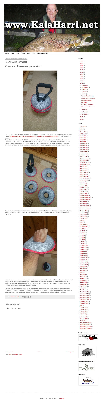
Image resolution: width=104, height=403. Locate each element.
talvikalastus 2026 (84, 299)
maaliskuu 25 (83, 253)
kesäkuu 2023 (83, 214)
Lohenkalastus (83, 226)
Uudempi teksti (9, 352)
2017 (81, 81)
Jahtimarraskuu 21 (84, 178)
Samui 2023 (83, 276)
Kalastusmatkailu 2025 (85, 197)
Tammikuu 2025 (84, 301)
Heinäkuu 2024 (84, 149)
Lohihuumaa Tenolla (86, 100)
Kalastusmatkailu (84, 195)
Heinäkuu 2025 (84, 151)
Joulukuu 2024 (83, 184)
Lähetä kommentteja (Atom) (15, 354)
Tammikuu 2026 (84, 303)
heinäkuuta (84, 109)
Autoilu (81, 130)
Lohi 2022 (82, 241)
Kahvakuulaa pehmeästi (87, 96)
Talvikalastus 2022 (84, 292)
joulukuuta (84, 85)
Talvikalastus (83, 290)
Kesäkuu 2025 (83, 218)
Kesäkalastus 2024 (84, 205)
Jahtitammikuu (83, 182)
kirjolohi (82, 220)
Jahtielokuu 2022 (84, 172)
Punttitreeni (83, 274)
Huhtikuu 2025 (83, 168)
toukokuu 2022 (83, 315)
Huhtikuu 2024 (83, 166)
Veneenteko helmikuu (85, 322)
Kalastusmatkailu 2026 (85, 199)
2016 (81, 83)
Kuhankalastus (83, 224)
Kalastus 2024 (83, 191)
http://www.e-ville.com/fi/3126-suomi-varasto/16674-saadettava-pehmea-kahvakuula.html (33, 136)
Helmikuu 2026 (83, 157)
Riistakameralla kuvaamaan (88, 107)
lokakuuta (84, 89)
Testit (28, 53)
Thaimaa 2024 (83, 309)
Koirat (81, 222)
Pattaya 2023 (83, 268)
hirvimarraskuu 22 (84, 162)
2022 (81, 70)
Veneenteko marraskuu (86, 326)
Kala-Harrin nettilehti (42, 53)
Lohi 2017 (82, 232)
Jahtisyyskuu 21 (84, 180)
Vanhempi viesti (70, 352)
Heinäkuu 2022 (84, 145)
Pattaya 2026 (83, 270)
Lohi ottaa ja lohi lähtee (87, 104)
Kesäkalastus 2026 (84, 209)
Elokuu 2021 (83, 132)
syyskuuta (84, 91)
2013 (81, 119)
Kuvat (17, 53)
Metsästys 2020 (84, 263)
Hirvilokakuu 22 (84, 160)
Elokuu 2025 (83, 137)
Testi (81, 305)
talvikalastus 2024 (84, 295)
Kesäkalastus (83, 203)
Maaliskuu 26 (83, 255)
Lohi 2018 (82, 234)
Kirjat (33, 53)
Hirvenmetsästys (84, 159)
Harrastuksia (83, 141)
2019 (81, 76)
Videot (23, 53)
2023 (81, 67)
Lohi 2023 (82, 243)
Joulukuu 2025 (83, 186)
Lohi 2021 (82, 239)
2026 (81, 61)
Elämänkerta (83, 139)
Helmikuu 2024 (83, 153)
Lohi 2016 (82, 230)
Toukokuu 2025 (84, 319)
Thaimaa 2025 (83, 311)
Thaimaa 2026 (83, 313)
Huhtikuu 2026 (83, 170)
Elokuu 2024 (83, 135)
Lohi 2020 (82, 238)
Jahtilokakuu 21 (84, 176)
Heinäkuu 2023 (84, 147)
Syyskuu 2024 (83, 284)
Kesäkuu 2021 (83, 211)
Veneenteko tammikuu (85, 328)
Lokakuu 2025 (83, 249)
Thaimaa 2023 (83, 307)
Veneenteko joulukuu (85, 324)
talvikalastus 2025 (84, 297)
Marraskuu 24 (83, 261)
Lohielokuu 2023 (84, 245)
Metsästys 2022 (84, 266)
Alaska (81, 128)
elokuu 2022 (83, 133)
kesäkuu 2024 (83, 216)
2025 (81, 63)
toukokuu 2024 (83, 317)
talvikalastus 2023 (84, 293)
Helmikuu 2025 (83, 155)
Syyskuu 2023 (83, 282)
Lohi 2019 (82, 236)
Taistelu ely (82, 288)
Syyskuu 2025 (83, 286)
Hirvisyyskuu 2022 (84, 164)
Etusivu (7, 53)
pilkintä (81, 272)
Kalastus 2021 (83, 187)
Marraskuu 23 (83, 259)
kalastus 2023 (83, 189)
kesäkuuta (84, 112)
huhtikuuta (84, 114)
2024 (81, 65)
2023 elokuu (83, 126)
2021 (81, 72)
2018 (81, 79)
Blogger (62, 398)
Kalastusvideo (83, 201)
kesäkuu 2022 (83, 213)
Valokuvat (82, 320)
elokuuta (84, 94)
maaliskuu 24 (83, 251)
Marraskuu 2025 (84, 257)
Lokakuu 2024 (83, 247)
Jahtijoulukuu (83, 174)
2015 (81, 117)
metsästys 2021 (84, 265)
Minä (12, 53)
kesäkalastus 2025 (84, 207)
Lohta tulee (84, 102)
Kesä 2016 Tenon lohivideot (88, 98)
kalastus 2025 (83, 193)
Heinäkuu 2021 (84, 143)
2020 (81, 74)
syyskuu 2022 (83, 280)
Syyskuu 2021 (83, 278)
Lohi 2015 (82, 228)
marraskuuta (85, 87)
